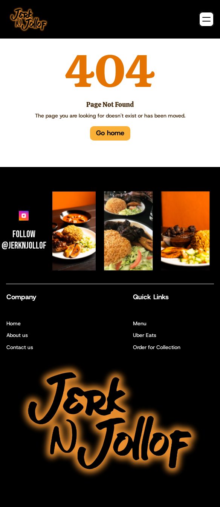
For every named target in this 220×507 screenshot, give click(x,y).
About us (17, 335)
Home (13, 323)
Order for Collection (156, 347)
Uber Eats (144, 335)
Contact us (19, 347)
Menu (140, 323)
